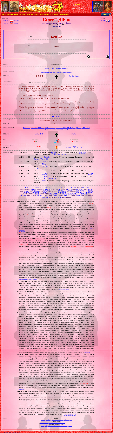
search (16, 23)
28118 (53, 116)
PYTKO (69, 189)
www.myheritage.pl (45, 426)
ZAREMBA (45, 197)
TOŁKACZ (56, 195)
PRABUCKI (46, 189)
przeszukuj (17, 20)
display (6, 23)
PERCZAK (74, 187)
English (103, 20)
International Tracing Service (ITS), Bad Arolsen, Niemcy (52, 423)
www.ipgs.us (69, 420)
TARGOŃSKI (23, 195)
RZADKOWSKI (62, 191)
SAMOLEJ (79, 191)
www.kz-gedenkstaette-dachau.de (25, 279)
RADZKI (90, 189)
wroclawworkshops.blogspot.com (64, 426)
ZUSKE (60, 197)
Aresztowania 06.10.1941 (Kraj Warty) (66, 128)
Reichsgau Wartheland (83, 128)
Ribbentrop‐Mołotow (51, 130)
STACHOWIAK (89, 191)
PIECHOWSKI (86, 187)
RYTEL (45, 191)
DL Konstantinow (50, 128)
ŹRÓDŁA (37, 14)
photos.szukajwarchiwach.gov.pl (59, 420)
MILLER (25, 187)
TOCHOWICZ (41, 195)
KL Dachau (58, 116)
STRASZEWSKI (53, 193)
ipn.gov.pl (91, 228)
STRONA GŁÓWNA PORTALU (9, 14)
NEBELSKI (37, 187)
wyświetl (5, 20)
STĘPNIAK (37, 193)
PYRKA (60, 189)
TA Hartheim (26, 128)
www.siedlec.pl (53, 426)
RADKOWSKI (80, 189)
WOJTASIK (79, 195)
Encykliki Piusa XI (62, 130)
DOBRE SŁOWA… (44, 14)
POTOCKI (33, 189)
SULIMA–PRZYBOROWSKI (69, 193)
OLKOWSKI (61, 187)
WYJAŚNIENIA (30, 14)
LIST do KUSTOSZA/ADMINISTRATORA (59, 14)
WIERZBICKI (67, 195)
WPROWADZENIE (21, 14)
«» (34, 128)
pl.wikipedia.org (22, 230)
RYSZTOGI (36, 191)
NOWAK (46, 187)
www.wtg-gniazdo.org (46, 420)
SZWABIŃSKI (83, 193)
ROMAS (26, 191)
